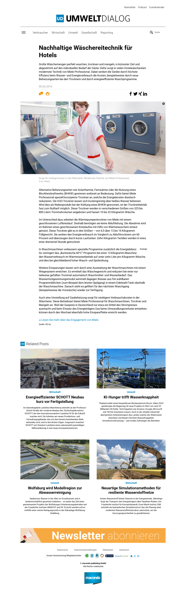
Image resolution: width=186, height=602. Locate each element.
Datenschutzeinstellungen (85, 549)
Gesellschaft (89, 31)
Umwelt (73, 31)
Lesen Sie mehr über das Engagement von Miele (69, 318)
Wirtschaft (58, 31)
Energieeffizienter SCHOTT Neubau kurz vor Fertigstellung (55, 398)
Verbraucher (40, 31)
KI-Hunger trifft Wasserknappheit (131, 396)
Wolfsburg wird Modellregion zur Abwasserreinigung (55, 489)
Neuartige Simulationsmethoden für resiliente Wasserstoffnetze (131, 489)
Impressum (124, 549)
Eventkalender (156, 7)
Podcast (142, 7)
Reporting (107, 31)
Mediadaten (108, 549)
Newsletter (130, 7)
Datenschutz (62, 549)
